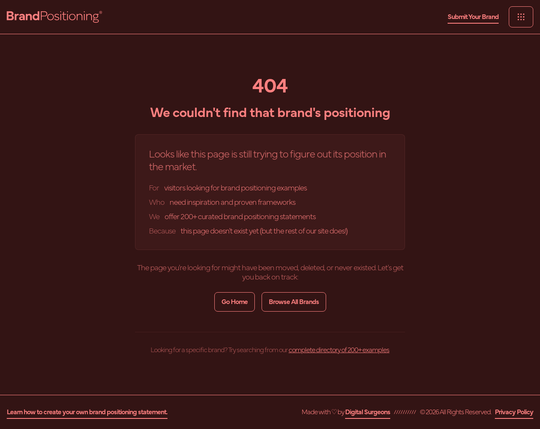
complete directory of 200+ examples (339, 350)
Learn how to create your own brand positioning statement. (87, 412)
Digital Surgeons (367, 412)
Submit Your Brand (473, 17)
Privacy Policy (514, 412)
